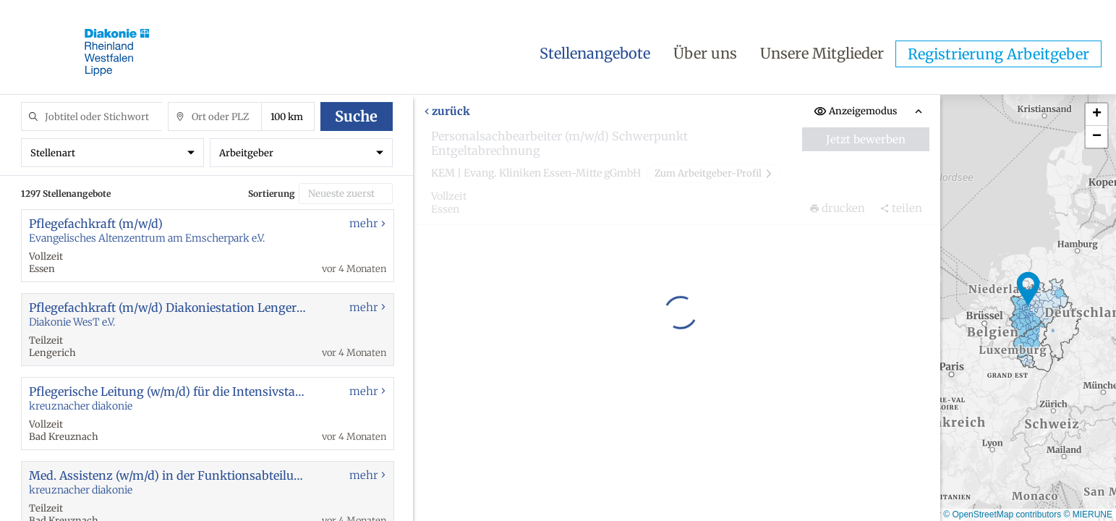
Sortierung (271, 193)
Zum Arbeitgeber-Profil (714, 173)
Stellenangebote (595, 53)
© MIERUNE (1087, 514)
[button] (1028, 289)
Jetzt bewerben (866, 139)
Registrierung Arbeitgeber (998, 54)
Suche (356, 116)
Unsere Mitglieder (822, 53)
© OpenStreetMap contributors (1002, 514)
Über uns (705, 53)
